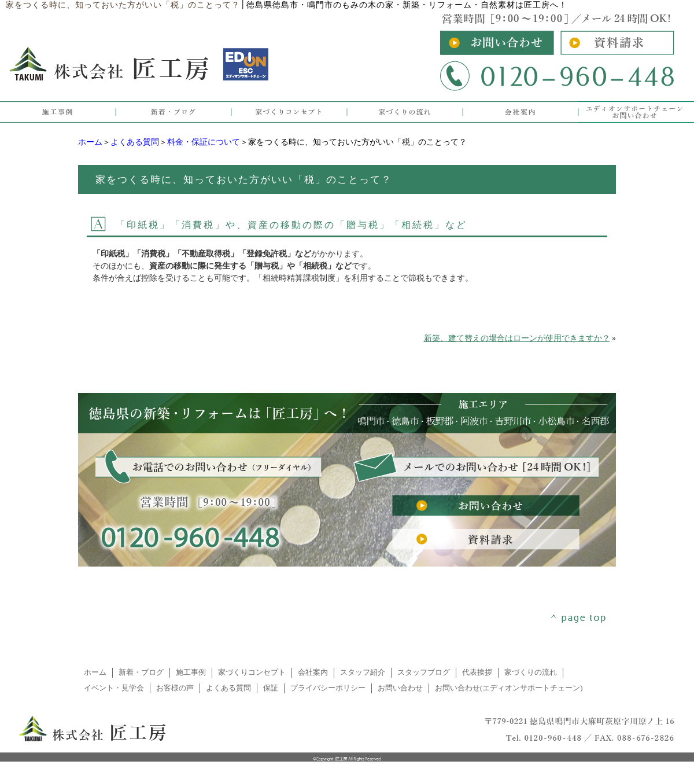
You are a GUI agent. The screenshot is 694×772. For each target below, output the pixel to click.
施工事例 (191, 672)
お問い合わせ (400, 688)
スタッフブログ (423, 672)
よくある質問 (134, 142)
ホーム (90, 142)
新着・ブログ (141, 672)
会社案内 (313, 672)
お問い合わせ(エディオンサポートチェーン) (509, 688)
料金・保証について (203, 142)
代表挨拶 (477, 672)
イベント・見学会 (114, 688)
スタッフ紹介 (362, 672)
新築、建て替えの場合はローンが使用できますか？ (517, 338)
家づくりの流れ (530, 672)
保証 (270, 688)
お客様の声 (175, 688)
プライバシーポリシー (328, 688)
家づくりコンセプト (252, 672)
